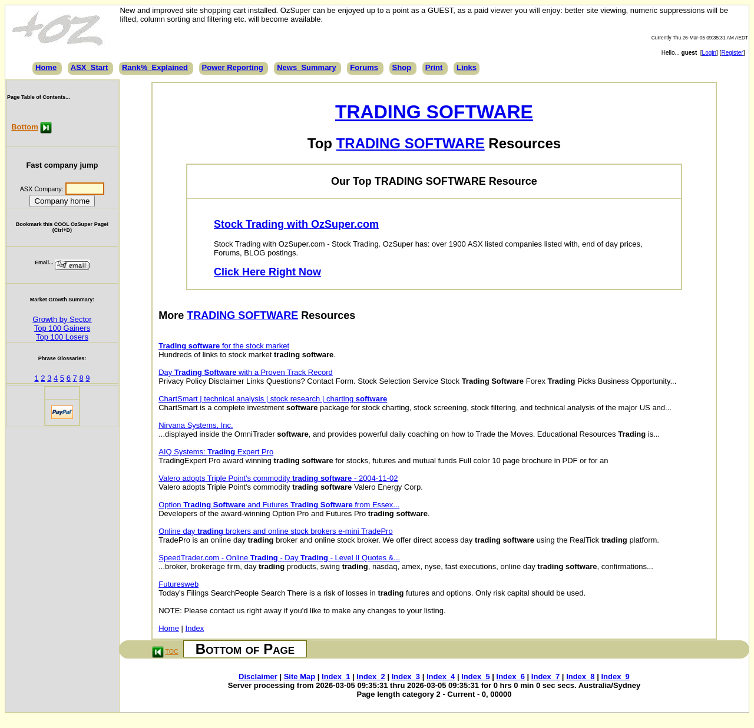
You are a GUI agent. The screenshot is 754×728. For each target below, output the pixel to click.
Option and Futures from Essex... (278, 504)
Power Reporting (232, 67)
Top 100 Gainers (62, 328)
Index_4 (440, 676)
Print (434, 67)
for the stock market (223, 345)
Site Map (299, 676)
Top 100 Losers (62, 337)
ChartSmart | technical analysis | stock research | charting (272, 398)
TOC (172, 651)
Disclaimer (258, 676)
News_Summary (306, 67)
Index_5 (475, 676)
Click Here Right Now (267, 272)
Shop (402, 67)
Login (709, 52)
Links (467, 67)
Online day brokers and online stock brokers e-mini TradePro (275, 531)
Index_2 (370, 676)
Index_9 (615, 676)
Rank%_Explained (155, 67)
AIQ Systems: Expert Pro (215, 451)
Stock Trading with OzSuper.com (296, 224)
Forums (364, 67)
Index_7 (545, 676)
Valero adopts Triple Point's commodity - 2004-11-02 (278, 478)
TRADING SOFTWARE (434, 111)
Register (732, 52)
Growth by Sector (61, 319)
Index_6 (511, 676)
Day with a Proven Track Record (245, 372)
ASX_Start (89, 67)
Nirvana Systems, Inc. (195, 425)
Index (195, 628)
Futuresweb (178, 584)
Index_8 (580, 676)
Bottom (24, 126)
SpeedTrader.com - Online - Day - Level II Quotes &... (279, 557)
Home (46, 67)
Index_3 (406, 676)
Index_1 (336, 676)
